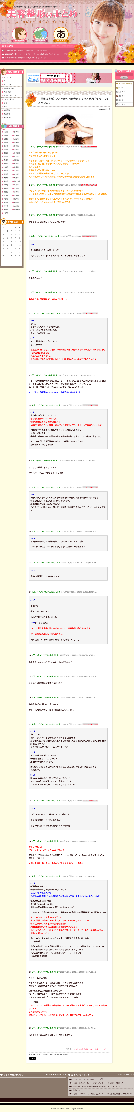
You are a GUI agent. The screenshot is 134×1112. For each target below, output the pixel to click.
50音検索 (61, 35)
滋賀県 (6, 174)
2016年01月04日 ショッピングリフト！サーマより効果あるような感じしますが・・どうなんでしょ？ (40, 54)
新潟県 (6, 156)
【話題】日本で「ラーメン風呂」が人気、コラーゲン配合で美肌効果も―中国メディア (102, 1094)
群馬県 (16, 146)
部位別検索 (19, 35)
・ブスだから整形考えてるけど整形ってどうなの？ (91, 1049)
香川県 (6, 195)
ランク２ (122, 92)
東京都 (6, 153)
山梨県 (6, 163)
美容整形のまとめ (42, 16)
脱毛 (5, 103)
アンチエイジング (10, 95)
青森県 (16, 132)
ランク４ (122, 100)
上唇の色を (77, 1090)
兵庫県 (16, 178)
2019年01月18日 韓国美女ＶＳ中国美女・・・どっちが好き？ (27, 50)
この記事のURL (46, 1054)
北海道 (6, 132)
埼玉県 (6, 149)
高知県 (6, 199)
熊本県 (6, 206)
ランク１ (122, 88)
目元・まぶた (8, 77)
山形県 (16, 139)
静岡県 (16, 167)
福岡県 (16, 199)
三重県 (16, 171)
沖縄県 (6, 213)
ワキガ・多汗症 (9, 99)
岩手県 (6, 135)
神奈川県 (17, 153)
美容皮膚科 (7, 117)
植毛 (5, 106)
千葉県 (16, 149)
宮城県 (16, 135)
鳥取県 (6, 185)
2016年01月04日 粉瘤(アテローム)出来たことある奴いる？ (26, 58)
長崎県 (16, 202)
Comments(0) (57, 1054)
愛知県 (6, 171)
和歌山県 (17, 181)
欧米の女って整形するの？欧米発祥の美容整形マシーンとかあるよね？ (97, 1086)
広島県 (16, 188)
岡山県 (6, 188)
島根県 (16, 185)
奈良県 (6, 181)
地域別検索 (40, 35)
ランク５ (122, 104)
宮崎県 (6, 209)
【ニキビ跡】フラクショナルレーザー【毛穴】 (89, 1079)
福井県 (16, 160)
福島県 (6, 142)
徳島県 (16, 192)
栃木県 (6, 146)
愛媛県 (16, 195)
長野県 (16, 163)
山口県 (6, 192)
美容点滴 (7, 110)
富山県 (16, 156)
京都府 (16, 174)
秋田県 (6, 139)
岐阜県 (6, 167)
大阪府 (6, 178)
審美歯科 (7, 114)
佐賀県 (6, 202)
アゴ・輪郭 (7, 92)
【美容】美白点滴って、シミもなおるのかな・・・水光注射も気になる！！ (99, 1083)
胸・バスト (7, 85)
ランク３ (122, 96)
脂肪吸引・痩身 (9, 88)
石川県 (6, 160)
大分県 (16, 206)
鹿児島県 (17, 209)
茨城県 (16, 142)
